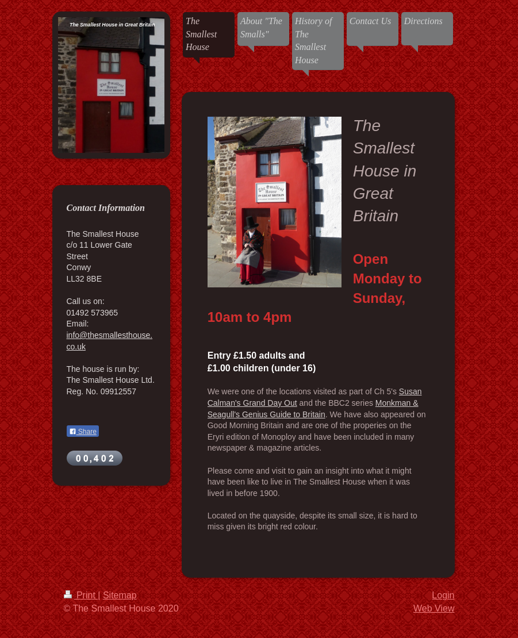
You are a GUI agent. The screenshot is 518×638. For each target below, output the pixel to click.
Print (81, 595)
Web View (433, 608)
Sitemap (120, 595)
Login (443, 595)
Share (83, 432)
